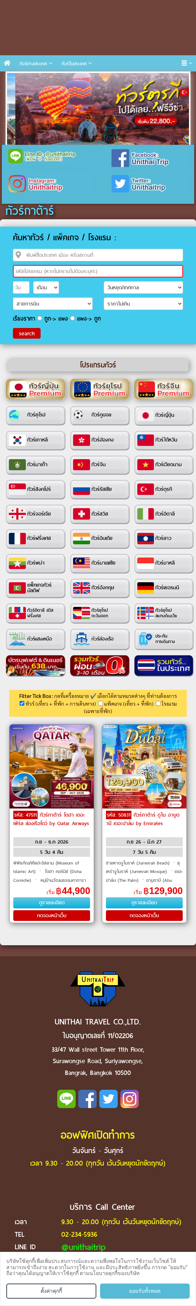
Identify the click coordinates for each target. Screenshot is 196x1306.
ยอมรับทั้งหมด (145, 1291)
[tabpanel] (98, 109)
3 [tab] (36, 78)
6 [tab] (69, 78)
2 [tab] (25, 78)
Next (181, 109)
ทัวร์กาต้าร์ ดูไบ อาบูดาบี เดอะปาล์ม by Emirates (142, 819)
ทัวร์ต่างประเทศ (33, 63)
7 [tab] (81, 78)
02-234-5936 (79, 1234)
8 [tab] (92, 78)
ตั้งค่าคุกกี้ (51, 1291)
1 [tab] (14, 78)
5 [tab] (58, 78)
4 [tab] (47, 78)
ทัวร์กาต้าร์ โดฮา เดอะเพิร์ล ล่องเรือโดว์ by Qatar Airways (51, 819)
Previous (14, 109)
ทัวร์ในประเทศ (74, 63)
